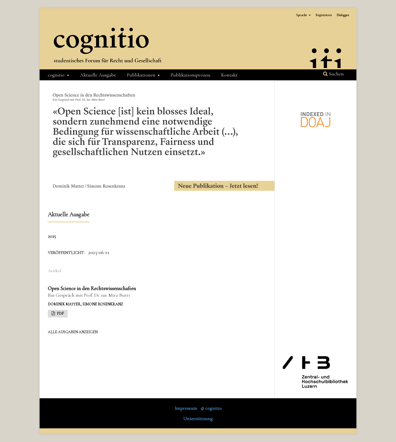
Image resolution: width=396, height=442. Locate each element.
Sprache (302, 15)
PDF (60, 313)
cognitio (57, 75)
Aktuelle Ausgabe (98, 75)
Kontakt (229, 75)
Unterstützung (198, 419)
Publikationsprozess (190, 75)
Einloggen (342, 15)
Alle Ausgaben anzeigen (72, 332)
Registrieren (323, 15)
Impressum (186, 408)
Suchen (333, 74)
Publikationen (141, 75)
